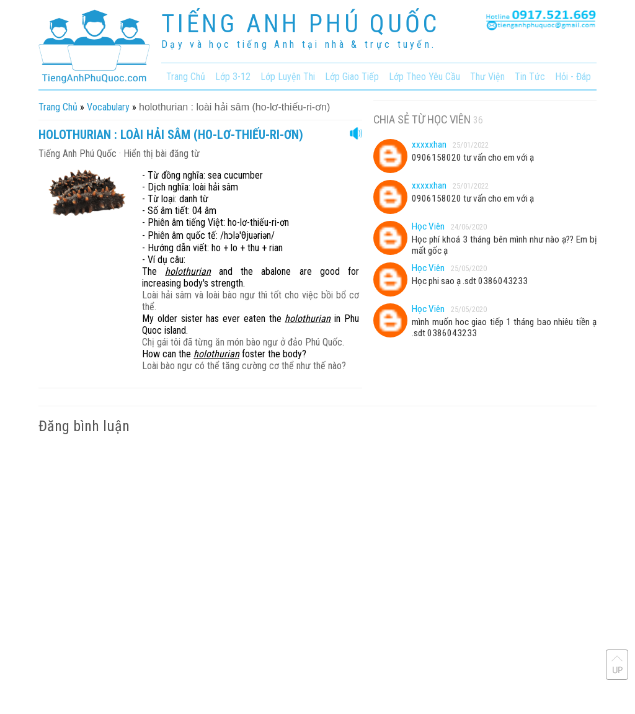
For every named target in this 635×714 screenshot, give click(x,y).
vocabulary (108, 107)
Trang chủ (58, 107)
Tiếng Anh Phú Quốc (77, 153)
